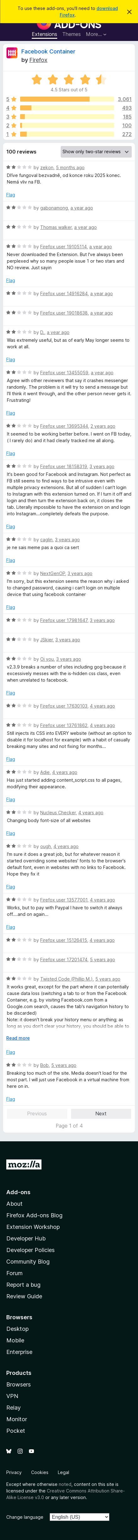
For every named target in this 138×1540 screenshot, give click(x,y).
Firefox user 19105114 (63, 246)
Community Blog (28, 1261)
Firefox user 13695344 (64, 426)
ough (45, 846)
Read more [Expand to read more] (18, 1038)
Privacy (14, 1472)
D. (42, 332)
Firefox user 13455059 (64, 372)
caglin (46, 539)
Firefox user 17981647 (63, 620)
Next (101, 1113)
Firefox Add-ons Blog (34, 1215)
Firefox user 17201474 (63, 959)
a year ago (81, 207)
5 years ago (102, 959)
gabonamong (54, 207)
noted (65, 1484)
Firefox (38, 60)
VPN (12, 1396)
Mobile (15, 1340)
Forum (14, 1273)
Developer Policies (30, 1250)
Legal (63, 1472)
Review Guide (24, 1296)
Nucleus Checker (58, 812)
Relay (13, 1407)
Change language (24, 1517)
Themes (71, 34)
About (14, 1203)
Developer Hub (26, 1238)
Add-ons (18, 1192)
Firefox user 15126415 (63, 940)
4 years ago (102, 706)
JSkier (46, 639)
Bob (44, 1065)
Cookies (39, 1472)
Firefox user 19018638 (64, 313)
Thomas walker (56, 227)
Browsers (18, 1384)
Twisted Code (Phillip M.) (66, 979)
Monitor (16, 1419)
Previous (37, 1113)
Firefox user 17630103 (63, 706)
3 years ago (102, 466)
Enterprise (19, 1352)
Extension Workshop (33, 1227)
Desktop (17, 1328)
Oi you (47, 659)
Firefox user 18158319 (63, 466)
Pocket (15, 1430)
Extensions (44, 34)
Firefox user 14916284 (64, 293)
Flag (10, 194)
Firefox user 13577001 (63, 899)
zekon (46, 167)
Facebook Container (48, 51)
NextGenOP (52, 573)
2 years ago (103, 426)
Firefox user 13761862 (63, 725)
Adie (45, 772)
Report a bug (23, 1284)
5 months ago (70, 167)
